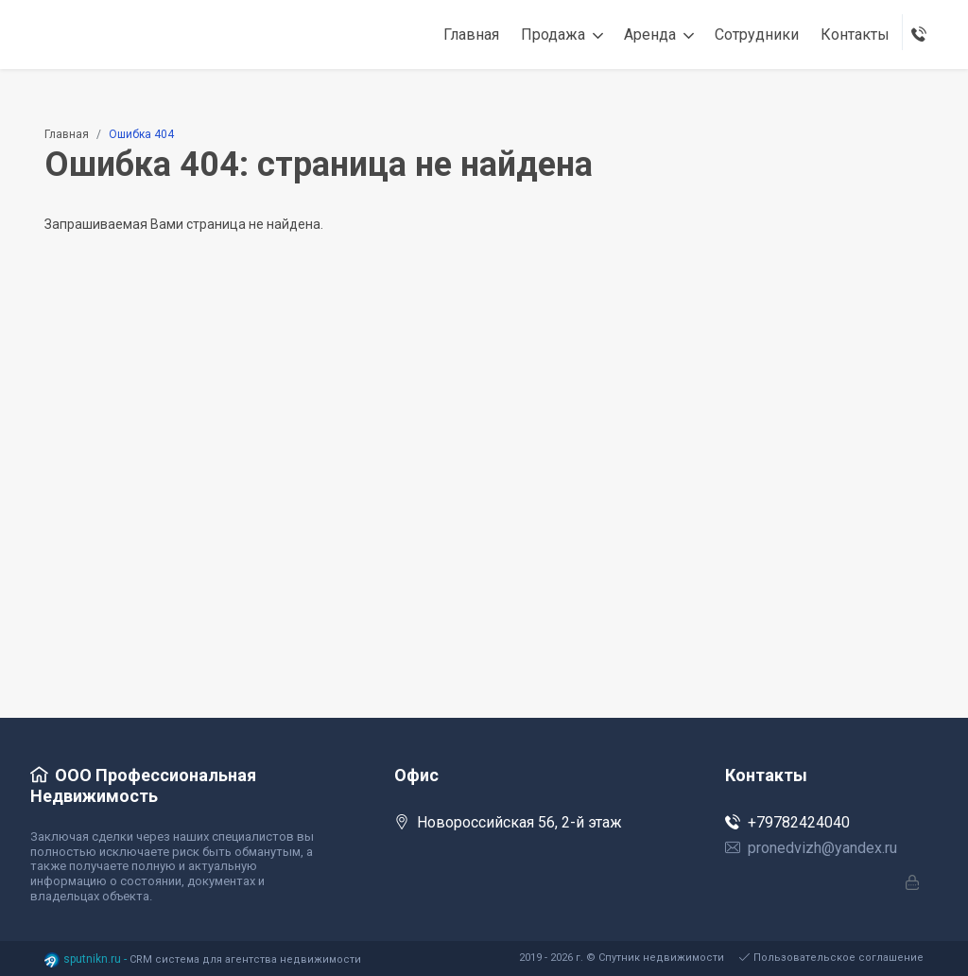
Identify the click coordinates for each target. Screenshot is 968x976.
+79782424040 (787, 822)
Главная (66, 134)
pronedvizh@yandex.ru (811, 848)
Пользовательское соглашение (831, 957)
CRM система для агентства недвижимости (245, 959)
